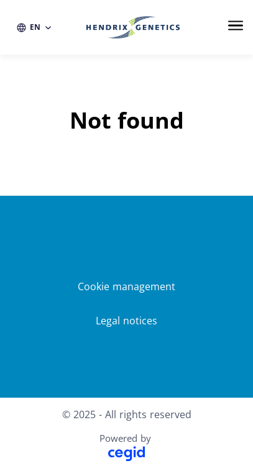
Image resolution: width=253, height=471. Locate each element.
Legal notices (126, 320)
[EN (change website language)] (34, 27)
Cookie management (126, 286)
